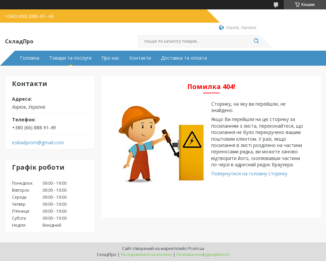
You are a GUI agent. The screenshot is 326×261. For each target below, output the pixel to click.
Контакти (140, 58)
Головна (29, 58)
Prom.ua (196, 248)
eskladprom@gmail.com (38, 143)
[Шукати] (256, 41)
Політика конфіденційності (202, 254)
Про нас (110, 58)
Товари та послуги (70, 58)
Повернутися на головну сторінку (249, 173)
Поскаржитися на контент (146, 254)
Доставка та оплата (184, 58)
